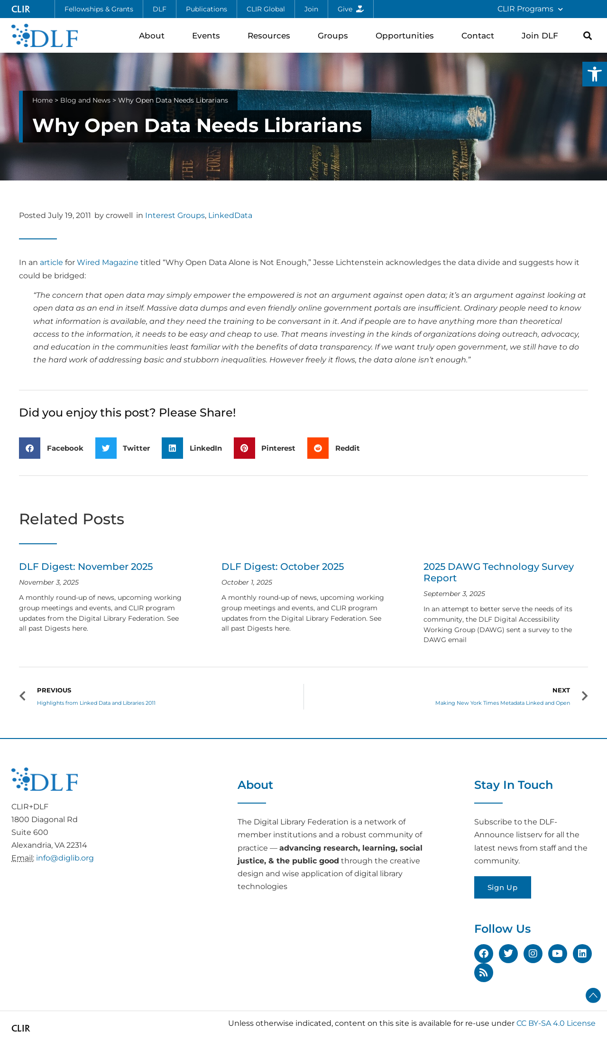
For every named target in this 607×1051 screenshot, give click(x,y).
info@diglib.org (65, 857)
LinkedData (230, 215)
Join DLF (542, 35)
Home (42, 100)
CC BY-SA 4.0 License (556, 1023)
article (51, 262)
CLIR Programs (530, 9)
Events (208, 35)
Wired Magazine (107, 262)
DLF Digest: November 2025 (86, 566)
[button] (594, 74)
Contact (480, 35)
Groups (335, 35)
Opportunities (407, 35)
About (154, 35)
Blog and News (85, 100)
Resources (271, 35)
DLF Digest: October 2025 (282, 566)
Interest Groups (175, 215)
